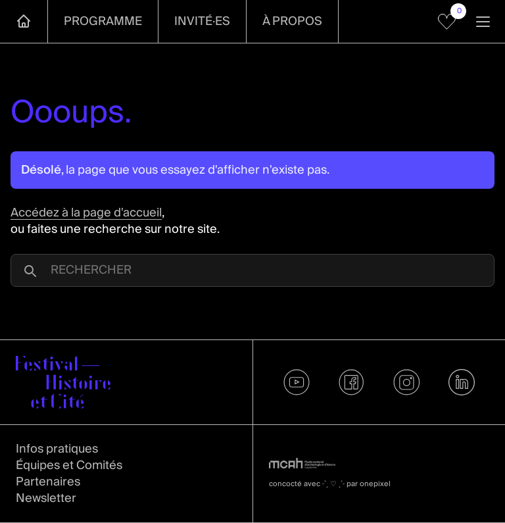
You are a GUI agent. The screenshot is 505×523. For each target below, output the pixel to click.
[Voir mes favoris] (447, 22)
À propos (292, 21)
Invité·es (202, 21)
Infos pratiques (57, 449)
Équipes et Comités (69, 465)
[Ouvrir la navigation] (482, 21)
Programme (103, 21)
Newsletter (46, 498)
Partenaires (48, 482)
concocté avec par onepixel (330, 484)
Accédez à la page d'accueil (86, 213)
